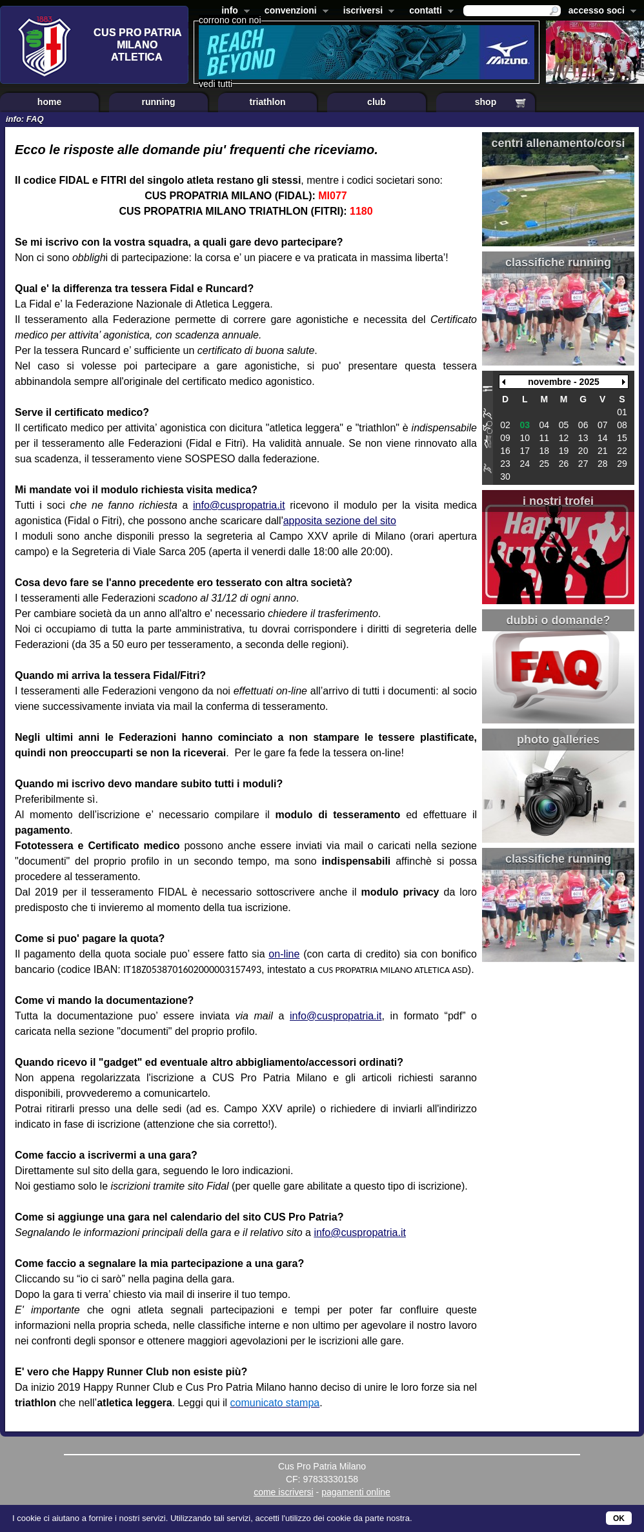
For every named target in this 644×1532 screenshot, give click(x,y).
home (49, 102)
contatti (429, 11)
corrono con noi (230, 20)
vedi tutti (215, 84)
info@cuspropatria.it (239, 505)
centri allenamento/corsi (558, 143)
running (158, 102)
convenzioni (293, 11)
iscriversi (366, 11)
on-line (283, 953)
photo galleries (558, 739)
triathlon (268, 102)
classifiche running (558, 262)
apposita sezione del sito (339, 520)
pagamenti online (355, 1492)
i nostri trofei (558, 501)
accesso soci (599, 11)
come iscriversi (284, 1492)
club (376, 102)
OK (619, 1518)
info (233, 11)
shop (485, 102)
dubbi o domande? (558, 620)
